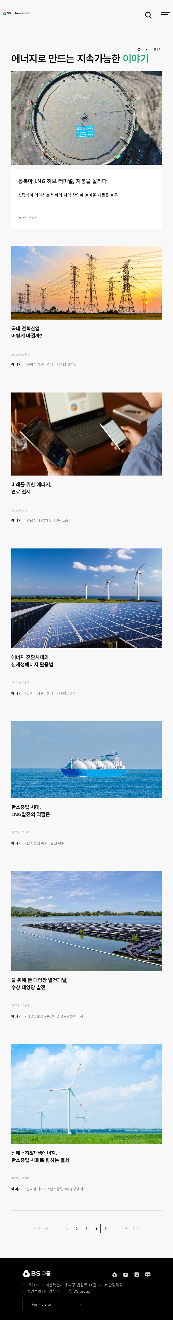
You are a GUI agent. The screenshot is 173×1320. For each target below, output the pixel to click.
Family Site (41, 1304)
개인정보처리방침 (41, 1291)
